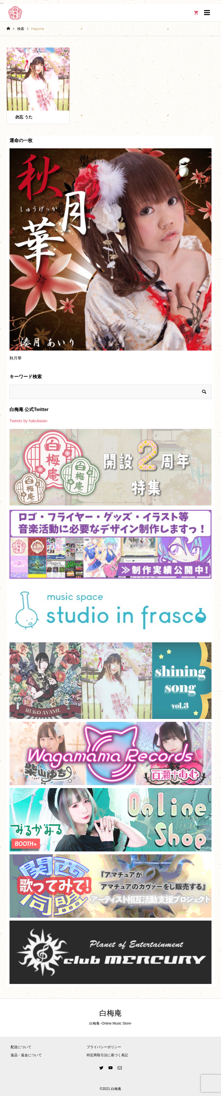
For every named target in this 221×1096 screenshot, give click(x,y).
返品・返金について (26, 1055)
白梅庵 (110, 1013)
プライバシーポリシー (104, 1047)
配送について (21, 1047)
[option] (110, 257)
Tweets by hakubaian (28, 421)
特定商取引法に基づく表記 (107, 1055)
